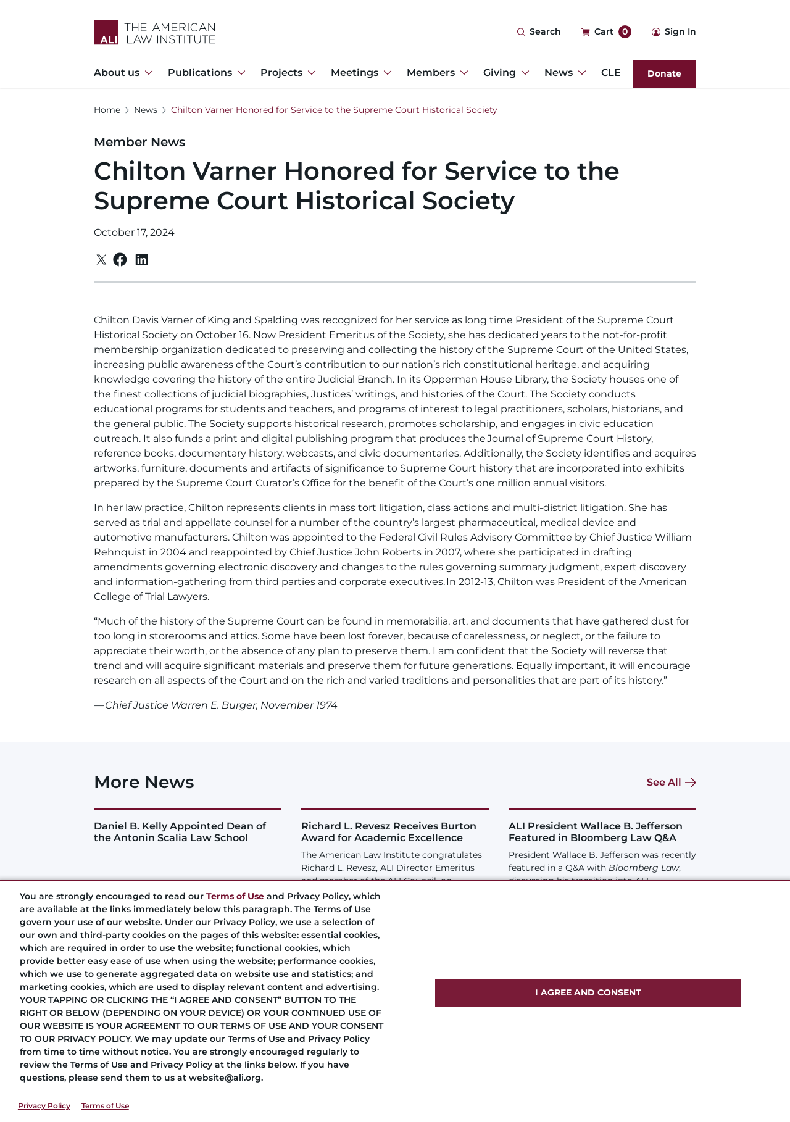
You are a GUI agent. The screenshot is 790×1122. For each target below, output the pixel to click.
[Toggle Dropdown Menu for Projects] (309, 72)
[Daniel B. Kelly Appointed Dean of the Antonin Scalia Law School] (187, 826)
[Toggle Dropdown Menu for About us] (146, 72)
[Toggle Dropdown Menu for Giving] (523, 72)
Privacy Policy (44, 1105)
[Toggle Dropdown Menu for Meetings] (385, 72)
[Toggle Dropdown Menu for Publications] (239, 72)
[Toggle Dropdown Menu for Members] (461, 72)
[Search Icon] (539, 32)
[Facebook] (120, 259)
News (145, 109)
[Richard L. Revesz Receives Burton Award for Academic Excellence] (395, 867)
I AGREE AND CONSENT (588, 992)
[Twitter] (101, 259)
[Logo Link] (154, 32)
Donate (664, 73)
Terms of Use (105, 1105)
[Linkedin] (141, 260)
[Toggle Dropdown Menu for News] (579, 72)
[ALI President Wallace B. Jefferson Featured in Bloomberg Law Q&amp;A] (602, 867)
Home (107, 109)
